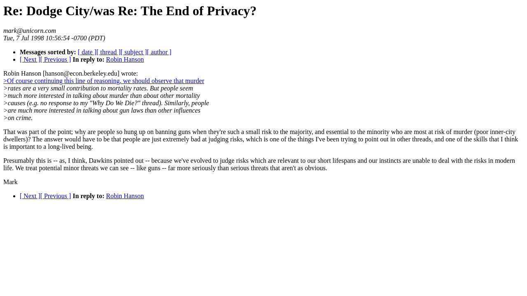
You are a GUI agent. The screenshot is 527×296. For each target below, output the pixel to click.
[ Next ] (30, 59)
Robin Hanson (125, 59)
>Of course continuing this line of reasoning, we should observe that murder (103, 80)
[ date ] (87, 52)
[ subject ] (134, 52)
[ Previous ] (55, 59)
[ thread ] (108, 52)
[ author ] (159, 52)
